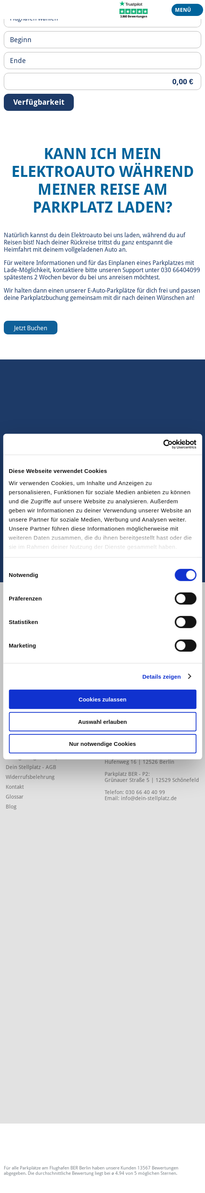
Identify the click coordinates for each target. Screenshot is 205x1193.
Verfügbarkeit (38, 102)
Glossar (15, 797)
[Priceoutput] (102, 81)
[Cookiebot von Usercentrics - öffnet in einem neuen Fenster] (163, 444)
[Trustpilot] (133, 9)
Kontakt (15, 787)
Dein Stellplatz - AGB (31, 767)
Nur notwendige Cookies (102, 744)
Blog (11, 807)
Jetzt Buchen (30, 328)
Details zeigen (161, 676)
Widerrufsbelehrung (30, 777)
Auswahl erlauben (102, 721)
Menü (184, 11)
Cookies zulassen (103, 699)
